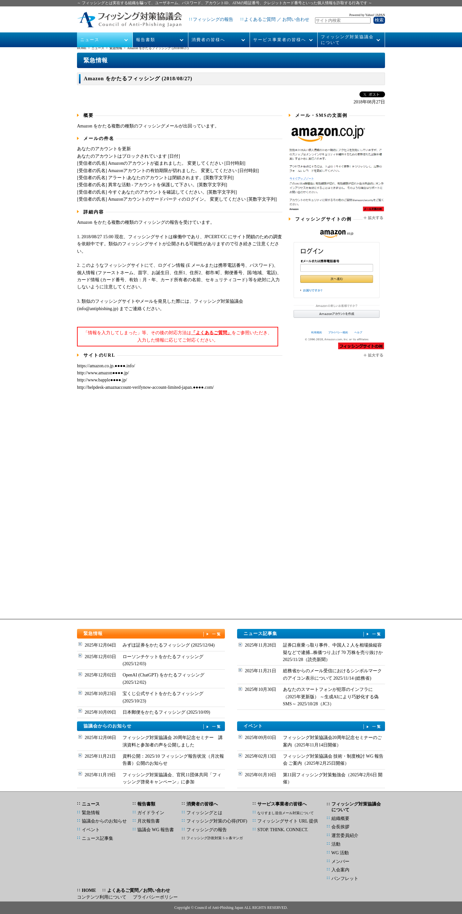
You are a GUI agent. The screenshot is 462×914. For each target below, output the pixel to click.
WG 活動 (340, 852)
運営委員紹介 (344, 835)
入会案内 (340, 869)
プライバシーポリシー (155, 897)
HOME (81, 48)
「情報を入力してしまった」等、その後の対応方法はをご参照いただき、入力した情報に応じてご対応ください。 (177, 336)
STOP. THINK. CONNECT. (282, 829)
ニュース (90, 32)
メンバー (340, 861)
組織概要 (340, 818)
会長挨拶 (340, 826)
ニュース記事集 (313, 634)
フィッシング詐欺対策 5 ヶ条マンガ (214, 838)
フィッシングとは (204, 812)
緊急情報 (115, 48)
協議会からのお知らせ (152, 726)
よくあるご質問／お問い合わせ (138, 890)
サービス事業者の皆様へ (279, 32)
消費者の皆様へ (208, 32)
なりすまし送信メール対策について (285, 813)
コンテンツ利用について (101, 897)
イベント (313, 726)
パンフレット (344, 878)
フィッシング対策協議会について (347, 32)
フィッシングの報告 (207, 15)
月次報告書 (148, 821)
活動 (335, 844)
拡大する (374, 218)
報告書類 (145, 32)
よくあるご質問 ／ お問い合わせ (271, 15)
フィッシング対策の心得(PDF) (216, 821)
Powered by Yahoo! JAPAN (367, 11)
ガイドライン (150, 812)
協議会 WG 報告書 (155, 829)
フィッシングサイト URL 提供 (287, 821)
